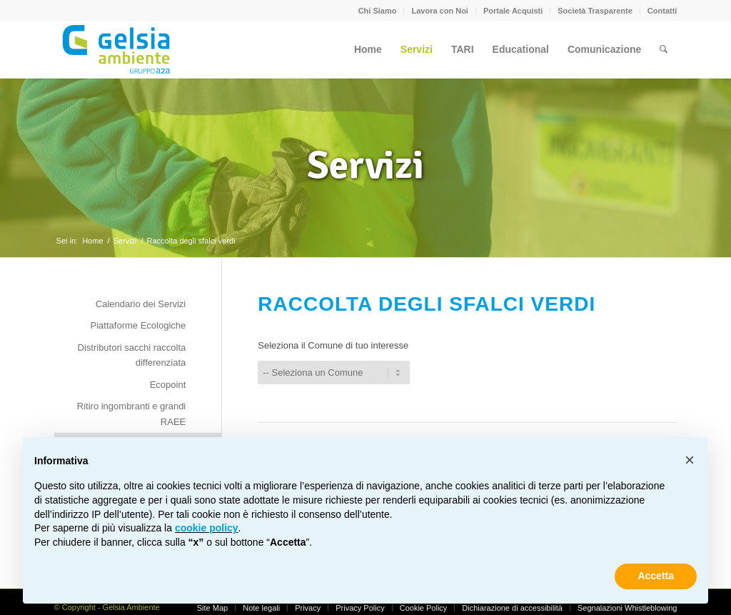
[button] (689, 460)
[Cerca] (663, 49)
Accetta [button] (655, 575)
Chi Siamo (377, 10)
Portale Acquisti (513, 10)
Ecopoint (168, 384)
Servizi (365, 165)
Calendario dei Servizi (141, 304)
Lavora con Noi (439, 10)
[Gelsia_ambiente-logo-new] (118, 49)
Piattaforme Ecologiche (138, 325)
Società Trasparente (595, 10)
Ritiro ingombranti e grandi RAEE (131, 413)
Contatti (662, 10)
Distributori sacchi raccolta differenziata (132, 355)
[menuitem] (378, 10)
